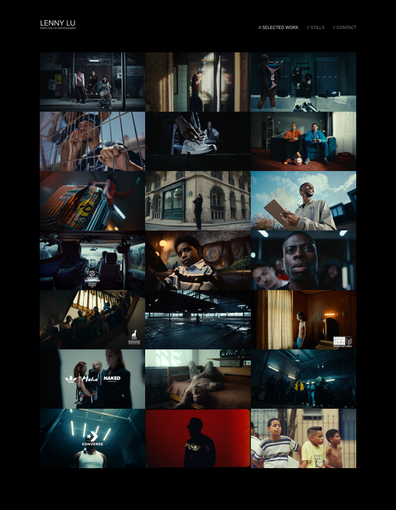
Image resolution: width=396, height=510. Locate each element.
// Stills (315, 27)
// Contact (344, 27)
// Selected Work (278, 27)
